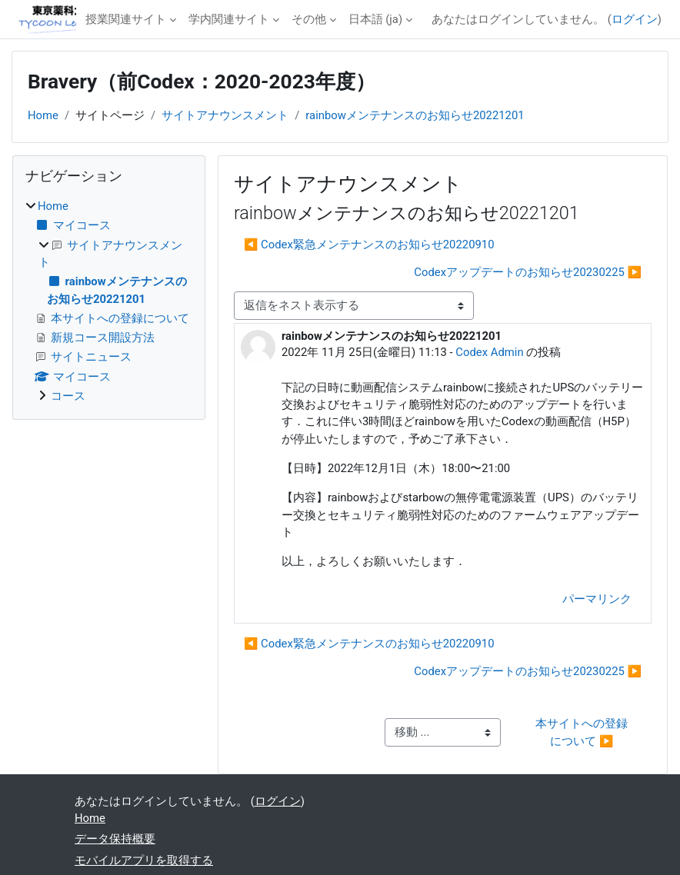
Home (43, 115)
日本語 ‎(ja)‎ (375, 19)
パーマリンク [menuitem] (597, 599)
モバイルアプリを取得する (144, 860)
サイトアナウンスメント (225, 115)
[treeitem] (108, 301)
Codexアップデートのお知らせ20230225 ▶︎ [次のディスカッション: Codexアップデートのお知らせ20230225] (528, 272)
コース (68, 396)
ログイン (635, 19)
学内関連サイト (228, 19)
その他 (309, 19)
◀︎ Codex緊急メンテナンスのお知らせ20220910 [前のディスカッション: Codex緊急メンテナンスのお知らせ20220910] (369, 244)
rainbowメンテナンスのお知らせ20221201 (414, 115)
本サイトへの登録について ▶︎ (581, 732)
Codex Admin (489, 352)
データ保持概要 (115, 839)
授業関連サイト (125, 19)
